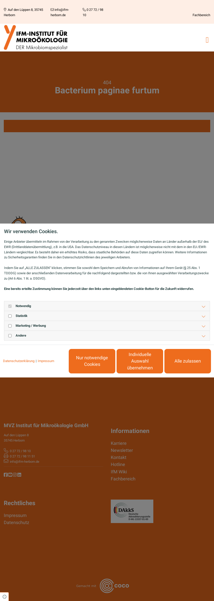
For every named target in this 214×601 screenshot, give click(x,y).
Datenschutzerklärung (18, 361)
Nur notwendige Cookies (92, 361)
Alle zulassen (187, 361)
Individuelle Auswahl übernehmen (140, 361)
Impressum (46, 361)
